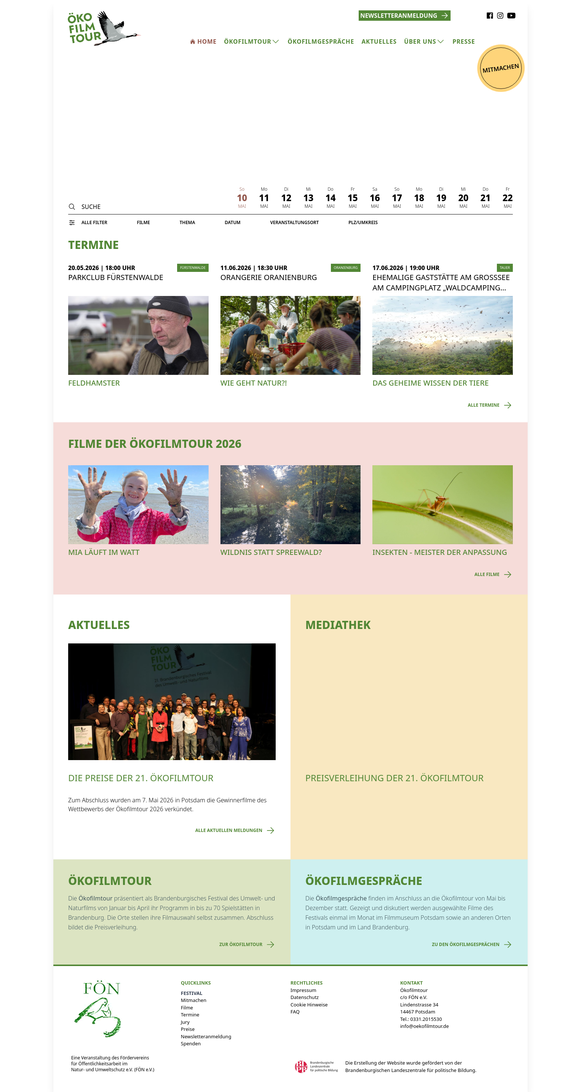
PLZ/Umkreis (363, 223)
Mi (308, 189)
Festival (191, 993)
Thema (187, 223)
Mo (264, 189)
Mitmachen (193, 1000)
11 (264, 198)
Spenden (191, 1043)
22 (507, 198)
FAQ (295, 1011)
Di (286, 189)
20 (463, 198)
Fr (353, 189)
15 (353, 198)
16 (375, 198)
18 (419, 198)
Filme (143, 223)
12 (286, 198)
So (242, 189)
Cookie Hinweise (309, 1004)
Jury (185, 1022)
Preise (188, 1029)
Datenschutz (304, 997)
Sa (374, 189)
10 (242, 198)
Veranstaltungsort (294, 223)
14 (330, 198)
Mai (242, 206)
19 (441, 198)
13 (308, 198)
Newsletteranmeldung (206, 1036)
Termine (190, 1014)
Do (330, 189)
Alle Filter (94, 223)
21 (486, 198)
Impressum (303, 990)
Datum (233, 223)
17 (397, 198)
